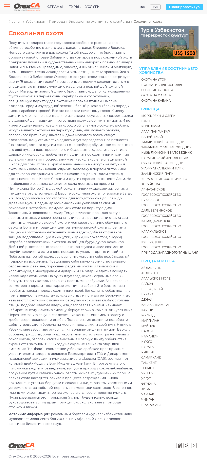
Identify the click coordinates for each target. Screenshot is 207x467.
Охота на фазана (156, 95)
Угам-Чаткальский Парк (162, 168)
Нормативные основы (161, 85)
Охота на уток (153, 79)
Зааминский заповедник (164, 142)
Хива (145, 389)
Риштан (148, 352)
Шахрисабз (151, 405)
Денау (146, 299)
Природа (57, 21)
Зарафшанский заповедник (166, 147)
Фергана (148, 384)
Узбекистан (35, 21)
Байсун (147, 284)
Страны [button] (56, 7)
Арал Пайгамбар (155, 131)
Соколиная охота (157, 90)
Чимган (147, 399)
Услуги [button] (93, 7)
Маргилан (150, 320)
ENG (142, 7)
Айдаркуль (151, 268)
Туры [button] (75, 7)
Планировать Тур (184, 7)
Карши (147, 310)
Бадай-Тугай (152, 137)
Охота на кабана (156, 100)
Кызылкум (150, 126)
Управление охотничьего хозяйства (99, 21)
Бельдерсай (152, 289)
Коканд (148, 315)
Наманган (150, 336)
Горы (145, 121)
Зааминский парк (157, 174)
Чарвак (147, 394)
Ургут (146, 378)
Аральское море (155, 278)
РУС (155, 7)
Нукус (146, 342)
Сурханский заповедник (163, 163)
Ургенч (147, 373)
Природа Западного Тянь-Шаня (169, 252)
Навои (147, 331)
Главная (15, 21)
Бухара (147, 294)
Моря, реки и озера (158, 116)
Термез (147, 368)
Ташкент (149, 363)
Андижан (149, 273)
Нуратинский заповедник (164, 158)
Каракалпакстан (156, 305)
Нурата (147, 347)
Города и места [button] (157, 261)
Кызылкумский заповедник (166, 152)
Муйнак (148, 326)
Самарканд (151, 357)
